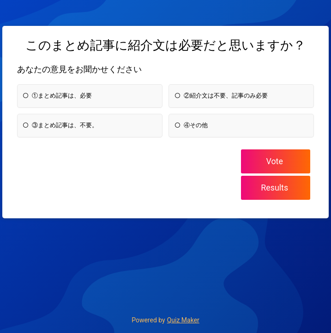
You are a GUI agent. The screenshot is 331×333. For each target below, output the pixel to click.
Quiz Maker (183, 320)
